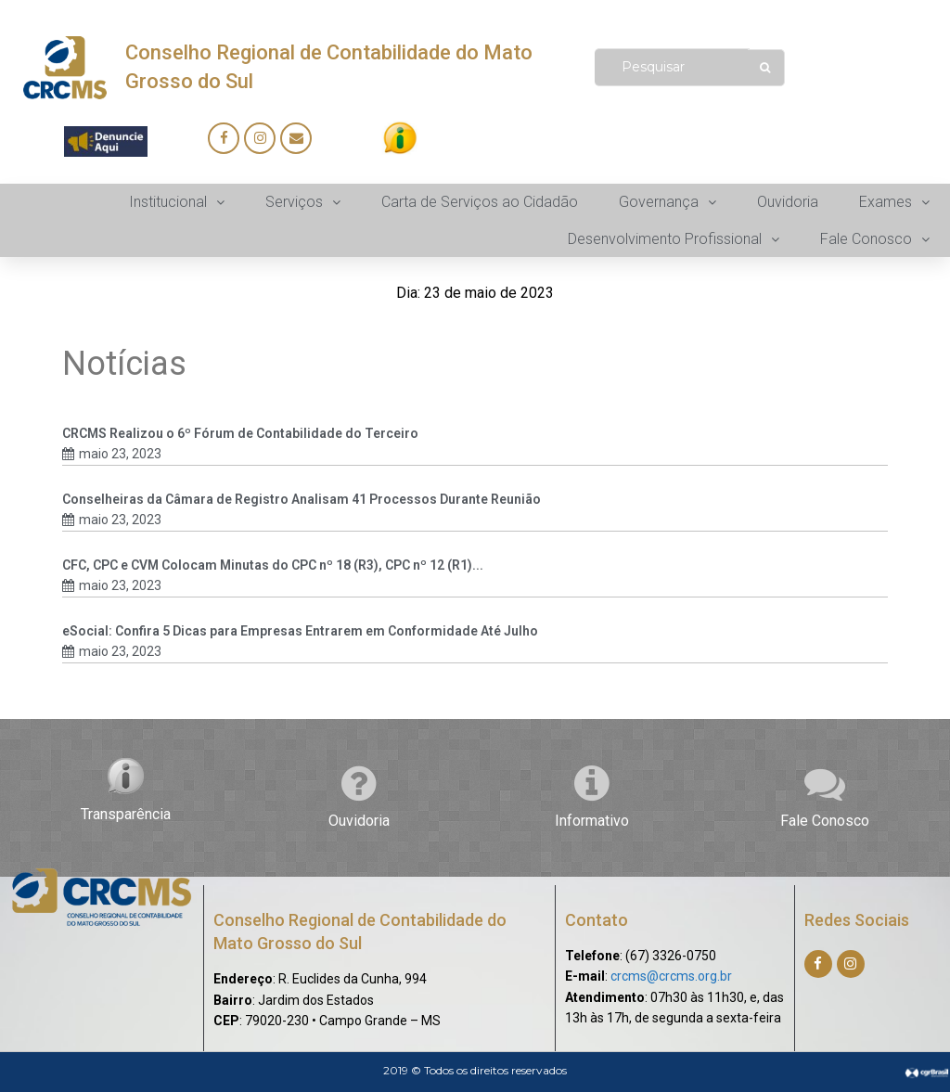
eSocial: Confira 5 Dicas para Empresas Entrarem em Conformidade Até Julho (300, 630)
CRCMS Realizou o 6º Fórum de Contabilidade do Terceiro (240, 433)
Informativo (592, 820)
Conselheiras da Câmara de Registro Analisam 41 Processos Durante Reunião (301, 499)
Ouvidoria (359, 820)
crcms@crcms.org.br (671, 976)
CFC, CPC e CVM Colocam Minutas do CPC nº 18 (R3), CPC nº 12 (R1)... (272, 565)
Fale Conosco (824, 820)
